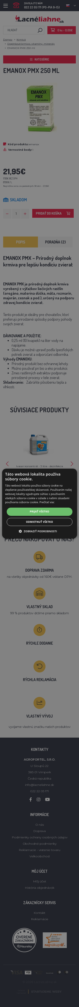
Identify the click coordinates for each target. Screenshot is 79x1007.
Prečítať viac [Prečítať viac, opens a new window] (46, 502)
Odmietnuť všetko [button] (39, 522)
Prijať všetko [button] (39, 511)
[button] (39, 531)
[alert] (39, 503)
